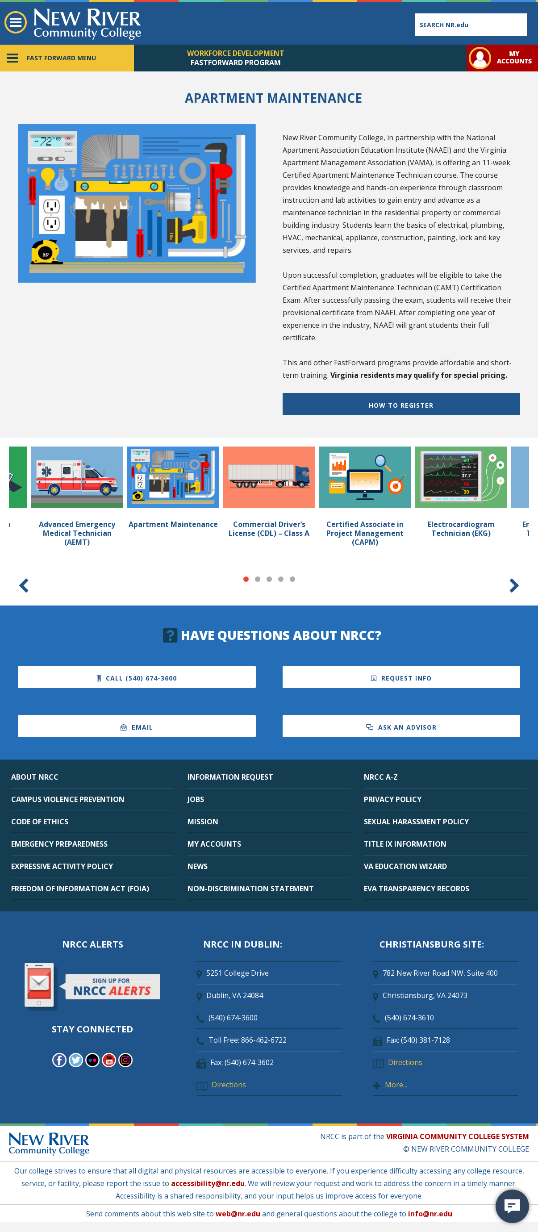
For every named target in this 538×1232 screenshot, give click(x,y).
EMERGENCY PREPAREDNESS (59, 844)
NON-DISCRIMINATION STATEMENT (251, 889)
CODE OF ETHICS (39, 822)
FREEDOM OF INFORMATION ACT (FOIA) (80, 889)
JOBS (196, 799)
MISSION (203, 822)
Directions (229, 1085)
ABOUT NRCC (34, 777)
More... (396, 1085)
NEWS (198, 866)
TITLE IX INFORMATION (405, 844)
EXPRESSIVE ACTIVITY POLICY (62, 866)
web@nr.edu (238, 1214)
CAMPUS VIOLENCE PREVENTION (68, 799)
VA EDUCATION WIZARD (405, 866)
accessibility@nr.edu (208, 1183)
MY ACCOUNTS (214, 844)
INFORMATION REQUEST (230, 777)
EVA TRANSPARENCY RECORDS (416, 889)
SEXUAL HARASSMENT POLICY (416, 822)
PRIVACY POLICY (392, 799)
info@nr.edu (430, 1214)
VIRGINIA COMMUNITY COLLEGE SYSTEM (457, 1136)
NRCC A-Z (381, 777)
